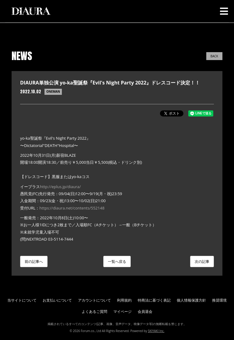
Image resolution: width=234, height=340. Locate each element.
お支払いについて (57, 300)
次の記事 (202, 261)
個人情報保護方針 (191, 300)
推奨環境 (219, 300)
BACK (214, 56)
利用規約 (124, 300)
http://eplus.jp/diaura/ (60, 186)
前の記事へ (34, 261)
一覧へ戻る (117, 261)
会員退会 (145, 311)
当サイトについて (22, 300)
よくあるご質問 (94, 311)
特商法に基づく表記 (154, 300)
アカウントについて (94, 300)
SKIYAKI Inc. (156, 331)
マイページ (122, 311)
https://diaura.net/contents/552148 (72, 208)
